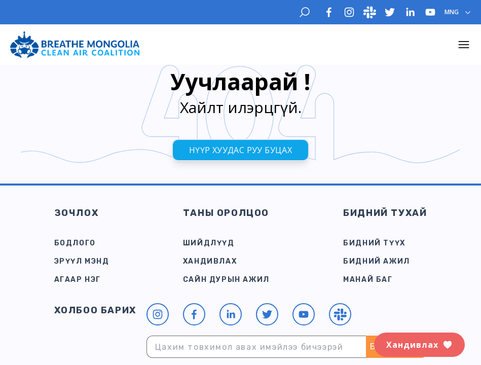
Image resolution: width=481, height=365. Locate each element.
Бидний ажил (376, 261)
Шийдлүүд (209, 243)
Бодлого (75, 243)
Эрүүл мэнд (81, 261)
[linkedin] (410, 12)
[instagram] (349, 12)
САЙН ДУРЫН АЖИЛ (226, 279)
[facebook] (329, 12)
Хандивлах (210, 261)
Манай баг (367, 279)
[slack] (369, 12)
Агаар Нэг (77, 279)
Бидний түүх (374, 243)
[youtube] (430, 12)
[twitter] (390, 12)
